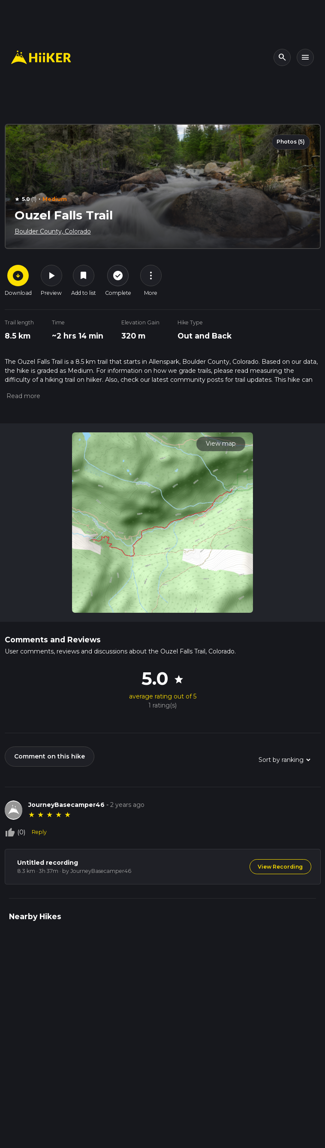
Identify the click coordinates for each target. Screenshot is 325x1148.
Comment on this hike (49, 756)
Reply (39, 832)
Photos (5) (291, 141)
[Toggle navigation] (305, 57)
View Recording (280, 866)
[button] (22, 396)
